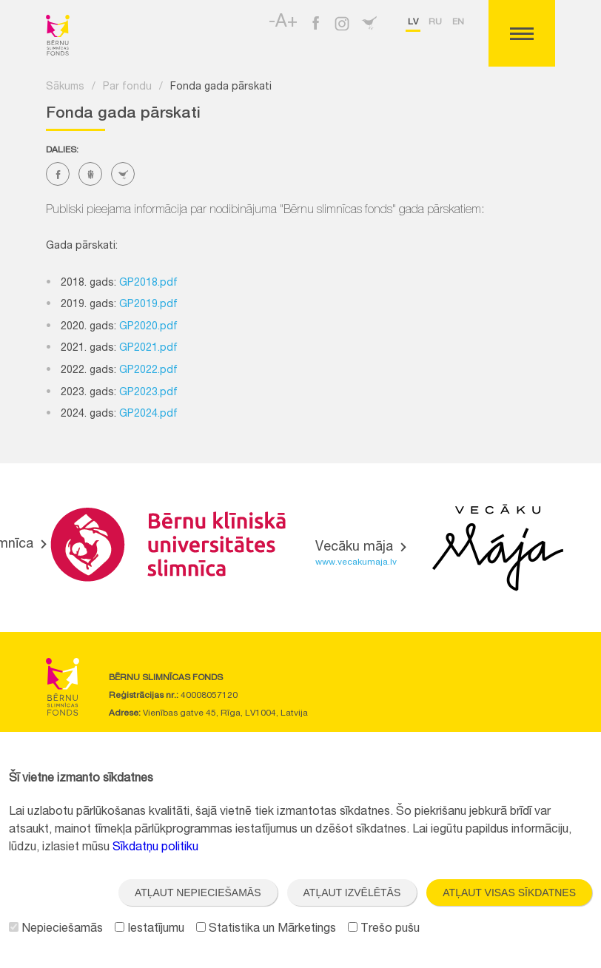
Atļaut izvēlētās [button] (352, 892)
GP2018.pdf (148, 283)
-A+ (283, 23)
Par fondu (127, 87)
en (458, 22)
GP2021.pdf (148, 348)
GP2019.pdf (148, 305)
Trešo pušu (384, 929)
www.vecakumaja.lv (356, 562)
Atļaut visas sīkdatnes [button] (509, 892)
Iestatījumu (149, 929)
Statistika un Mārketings (266, 929)
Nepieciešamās (56, 929)
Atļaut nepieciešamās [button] (198, 892)
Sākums (65, 87)
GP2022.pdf (148, 371)
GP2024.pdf (148, 414)
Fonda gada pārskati (221, 87)
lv (413, 22)
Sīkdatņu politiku (155, 848)
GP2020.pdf (148, 327)
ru (435, 22)
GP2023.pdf (148, 393)
